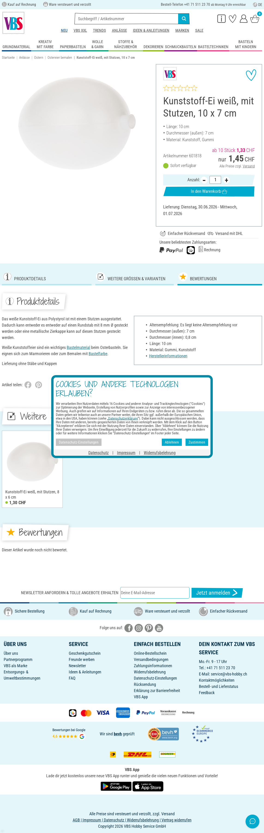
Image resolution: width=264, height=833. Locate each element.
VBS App (141, 696)
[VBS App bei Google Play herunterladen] (116, 785)
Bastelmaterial (78, 347)
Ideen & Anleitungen (151, 30)
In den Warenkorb (209, 191)
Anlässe (119, 30)
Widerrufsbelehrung (150, 671)
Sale (199, 30)
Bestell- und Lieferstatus (218, 686)
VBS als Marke (15, 665)
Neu (64, 30)
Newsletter (77, 665)
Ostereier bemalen (60, 58)
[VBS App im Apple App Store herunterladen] (147, 785)
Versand (249, 166)
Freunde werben (82, 659)
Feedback (207, 692)
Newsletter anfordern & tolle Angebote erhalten (69, 592)
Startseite (8, 58)
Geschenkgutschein (85, 653)
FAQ (72, 678)
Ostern (38, 58)
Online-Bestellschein (150, 653)
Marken (182, 30)
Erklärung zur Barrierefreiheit (157, 690)
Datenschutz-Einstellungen (155, 678)
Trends (99, 30)
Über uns (11, 653)
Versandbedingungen (151, 659)
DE (257, 5)
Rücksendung (145, 684)
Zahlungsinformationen (153, 665)
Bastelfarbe (98, 353)
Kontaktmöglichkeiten (216, 680)
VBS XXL (80, 30)
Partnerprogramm (18, 659)
